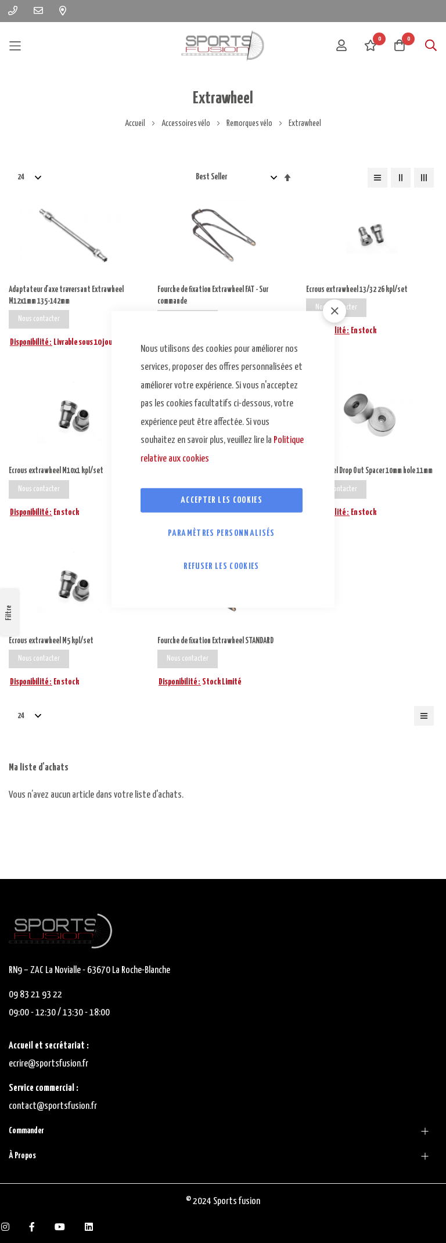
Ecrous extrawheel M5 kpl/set (54, 658)
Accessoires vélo (186, 124)
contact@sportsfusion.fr (54, 1106)
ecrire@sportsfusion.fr (48, 1064)
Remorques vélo (250, 124)
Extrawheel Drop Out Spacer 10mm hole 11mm (364, 480)
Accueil (135, 124)
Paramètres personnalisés (221, 533)
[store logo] (223, 45)
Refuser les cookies (222, 566)
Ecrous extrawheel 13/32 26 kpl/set (359, 290)
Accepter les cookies (221, 500)
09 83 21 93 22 (35, 995)
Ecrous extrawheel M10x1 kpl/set (59, 474)
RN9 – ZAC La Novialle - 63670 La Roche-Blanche (89, 970)
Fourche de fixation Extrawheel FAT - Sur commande (217, 296)
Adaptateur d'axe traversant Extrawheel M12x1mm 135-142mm (70, 296)
